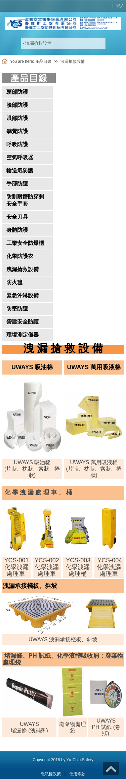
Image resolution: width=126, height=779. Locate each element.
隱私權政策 (51, 774)
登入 (120, 5)
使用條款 (77, 774)
